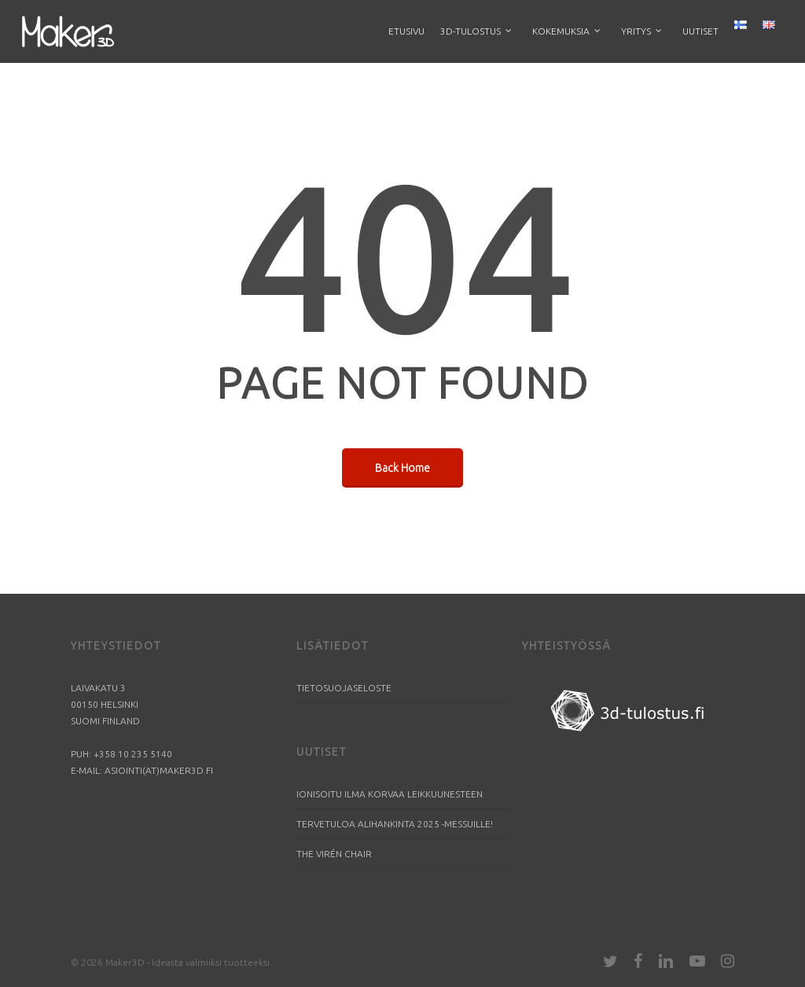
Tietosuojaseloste (343, 688)
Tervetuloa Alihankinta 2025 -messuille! (394, 824)
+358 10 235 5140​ (133, 754)
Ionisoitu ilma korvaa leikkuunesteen (389, 794)
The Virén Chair (334, 854)
